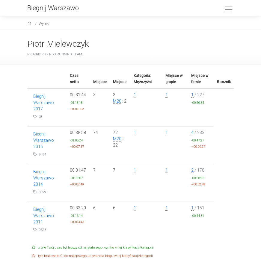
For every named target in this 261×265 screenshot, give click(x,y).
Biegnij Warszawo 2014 (43, 178)
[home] (30, 23)
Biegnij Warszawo (53, 8)
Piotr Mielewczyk (58, 44)
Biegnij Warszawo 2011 (43, 215)
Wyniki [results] (44, 23)
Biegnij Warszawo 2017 (43, 102)
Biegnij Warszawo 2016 (43, 140)
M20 (117, 101)
